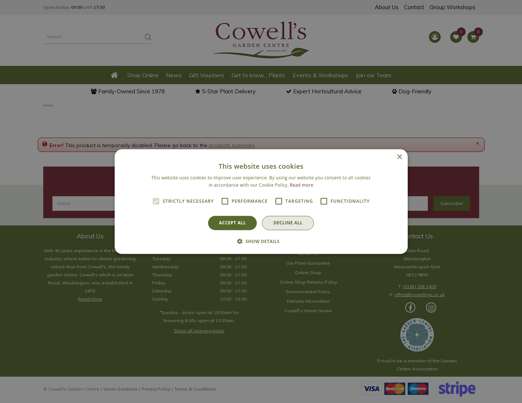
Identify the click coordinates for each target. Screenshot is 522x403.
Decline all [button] (288, 223)
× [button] (399, 157)
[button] (261, 241)
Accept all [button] (232, 223)
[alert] (261, 201)
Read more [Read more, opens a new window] (301, 185)
